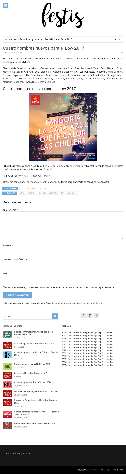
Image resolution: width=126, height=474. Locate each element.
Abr (81, 332)
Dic (111, 335)
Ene (69, 332)
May (85, 335)
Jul (92, 335)
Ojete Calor (71, 193)
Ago (95, 335)
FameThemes (117, 469)
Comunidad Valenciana (30, 188)
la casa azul (41, 193)
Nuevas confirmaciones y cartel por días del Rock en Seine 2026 (40, 39)
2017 (22, 193)
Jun (89, 335)
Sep (99, 335)
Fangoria (30, 193)
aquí (49, 169)
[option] (64, 39)
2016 (64, 362)
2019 (64, 353)
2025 (64, 335)
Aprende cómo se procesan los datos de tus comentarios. (74, 302)
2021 (64, 347)
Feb (73, 332)
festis (5, 52)
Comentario (10, 210)
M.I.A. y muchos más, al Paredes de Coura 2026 (36, 391)
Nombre (8, 245)
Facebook (36, 175)
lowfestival (23, 175)
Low (44, 188)
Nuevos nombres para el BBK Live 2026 (32, 364)
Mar (77, 332)
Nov (108, 335)
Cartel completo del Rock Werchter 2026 (32, 382)
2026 (64, 332)
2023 (64, 341)
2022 (64, 344)
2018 (64, 356)
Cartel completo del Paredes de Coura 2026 (34, 343)
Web (5, 273)
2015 (64, 365)
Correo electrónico (15, 259)
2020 (64, 350)
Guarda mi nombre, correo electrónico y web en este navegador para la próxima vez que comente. (59, 287)
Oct (103, 335)
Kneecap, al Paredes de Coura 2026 (30, 373)
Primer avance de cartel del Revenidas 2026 (34, 423)
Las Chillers (53, 193)
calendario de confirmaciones (42, 181)
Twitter (48, 175)
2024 (64, 338)
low (62, 193)
